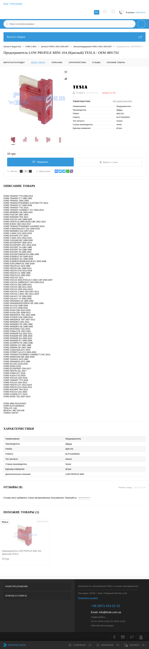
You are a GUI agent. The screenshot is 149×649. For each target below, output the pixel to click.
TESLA (119, 110)
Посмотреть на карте (88, 597)
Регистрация (16, 3)
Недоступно (43, 171)
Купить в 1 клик (109, 162)
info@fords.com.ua (110, 611)
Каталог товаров (74, 37)
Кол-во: (14, 171)
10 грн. (25, 560)
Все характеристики (122, 101)
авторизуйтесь (84, 497)
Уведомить (40, 162)
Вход (5, 3)
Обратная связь (14, 645)
